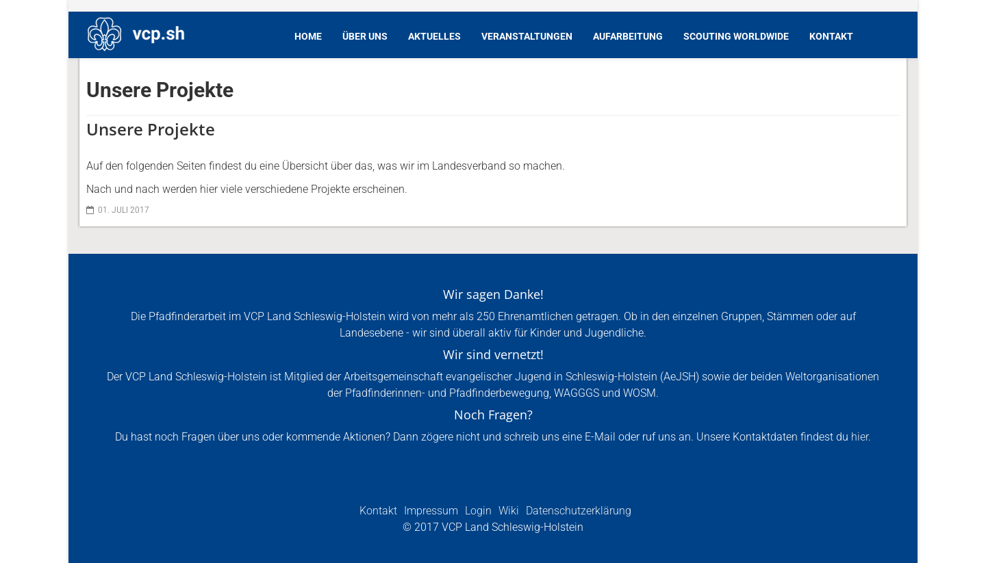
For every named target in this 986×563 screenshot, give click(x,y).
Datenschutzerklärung (577, 510)
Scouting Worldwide (736, 36)
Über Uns (365, 36)
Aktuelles (434, 36)
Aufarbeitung (628, 36)
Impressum (429, 510)
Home (308, 36)
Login (477, 510)
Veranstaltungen (526, 36)
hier (859, 436)
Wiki (507, 510)
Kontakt (831, 36)
